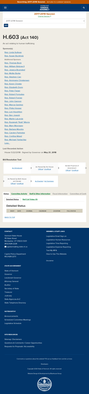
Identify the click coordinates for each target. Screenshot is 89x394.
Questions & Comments (14, 343)
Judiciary (8, 296)
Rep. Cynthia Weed (13, 136)
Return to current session (59, 2)
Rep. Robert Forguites (14, 94)
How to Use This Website (56, 254)
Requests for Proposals (14, 346)
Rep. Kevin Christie (13, 84)
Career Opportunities (33, 343)
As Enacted (39, 181)
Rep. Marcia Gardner (14, 104)
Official (40, 169)
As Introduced (17, 168)
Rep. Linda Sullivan (13, 52)
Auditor (8, 285)
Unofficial (47, 169)
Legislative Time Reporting (57, 243)
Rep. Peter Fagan (12, 90)
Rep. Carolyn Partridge (15, 132)
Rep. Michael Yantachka (15, 139)
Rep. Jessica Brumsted (15, 70)
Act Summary (49, 181)
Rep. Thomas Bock (13, 63)
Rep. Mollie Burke (13, 73)
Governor (8, 274)
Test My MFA (51, 250)
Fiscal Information (60, 194)
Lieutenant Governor (13, 278)
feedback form (57, 359)
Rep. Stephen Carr (13, 77)
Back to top (10, 217)
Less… (7, 143)
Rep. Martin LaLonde (14, 118)
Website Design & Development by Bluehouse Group (44, 373)
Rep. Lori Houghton (13, 112)
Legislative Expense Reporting (58, 247)
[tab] (6, 194)
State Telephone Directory (15, 303)
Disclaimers (17, 339)
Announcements (11, 316)
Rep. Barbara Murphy (14, 129)
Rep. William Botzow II (14, 66)
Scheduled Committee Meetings (18, 320)
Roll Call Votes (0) (30, 199)
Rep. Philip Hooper (13, 108)
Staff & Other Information (39, 194)
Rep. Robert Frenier (13, 98)
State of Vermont (11, 271)
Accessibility (29, 346)
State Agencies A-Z (12, 299)
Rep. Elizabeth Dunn (14, 87)
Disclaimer (50, 261)
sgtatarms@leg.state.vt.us (16, 247)
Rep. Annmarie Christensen (17, 80)
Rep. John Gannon (13, 101)
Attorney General (11, 281)
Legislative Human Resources (58, 240)
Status (6, 194)
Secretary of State (12, 288)
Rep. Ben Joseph (12, 115)
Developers (44, 364)
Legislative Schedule (13, 323)
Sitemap (8, 339)
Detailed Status (12, 199)
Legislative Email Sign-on (56, 236)
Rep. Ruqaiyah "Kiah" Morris (17, 122)
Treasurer (8, 292)
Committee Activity (19, 194)
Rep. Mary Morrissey (14, 125)
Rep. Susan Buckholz (14, 56)
